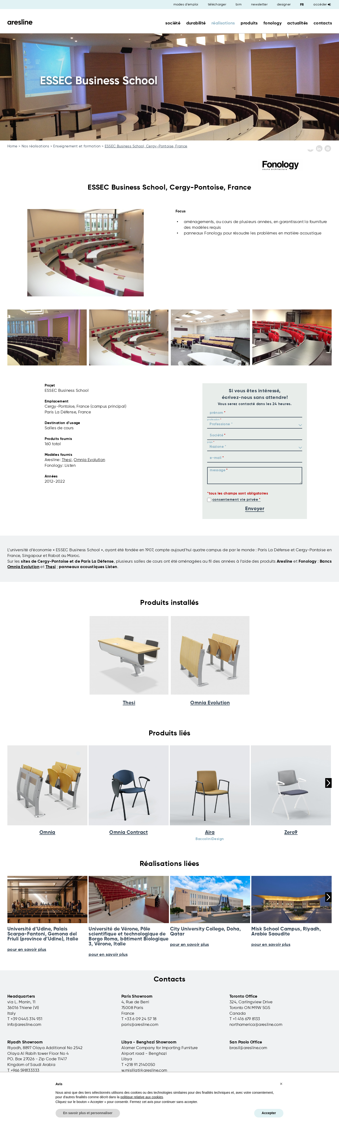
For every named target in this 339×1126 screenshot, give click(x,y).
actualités (297, 23)
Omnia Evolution (89, 460)
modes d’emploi (185, 4)
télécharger (217, 4)
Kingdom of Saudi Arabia (31, 1065)
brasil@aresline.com (248, 1048)
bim (239, 4)
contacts (323, 23)
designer (284, 4)
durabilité (196, 23)
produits (249, 23)
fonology (272, 23)
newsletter (259, 4)
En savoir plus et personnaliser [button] (88, 1113)
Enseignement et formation (76, 146)
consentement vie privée (235, 499)
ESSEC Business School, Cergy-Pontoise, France (146, 146)
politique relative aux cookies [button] (141, 1097)
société (172, 23)
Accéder (322, 4)
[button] (281, 1084)
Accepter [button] (269, 1113)
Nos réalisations (35, 146)
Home (12, 146)
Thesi (67, 460)
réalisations (223, 23)
